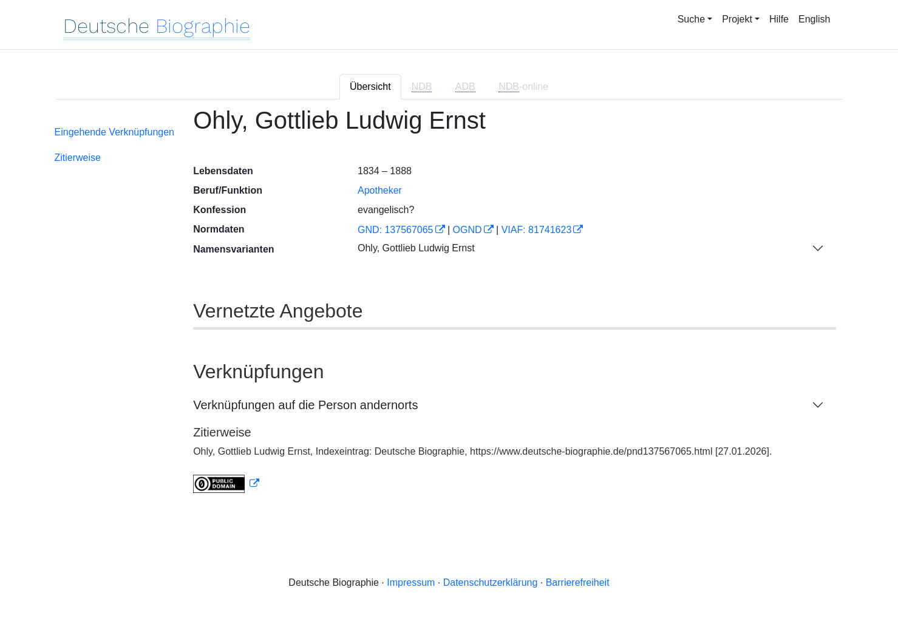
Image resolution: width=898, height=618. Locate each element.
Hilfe (779, 19)
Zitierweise (78, 157)
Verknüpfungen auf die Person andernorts (305, 405)
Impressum (411, 582)
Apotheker (380, 190)
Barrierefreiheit (578, 582)
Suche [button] (691, 19)
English (814, 19)
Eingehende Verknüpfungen (115, 132)
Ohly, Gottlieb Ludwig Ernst (416, 248)
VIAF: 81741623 (537, 230)
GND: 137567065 (396, 230)
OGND (467, 230)
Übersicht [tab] (370, 86)
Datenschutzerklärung (490, 582)
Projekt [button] (737, 19)
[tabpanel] (449, 307)
